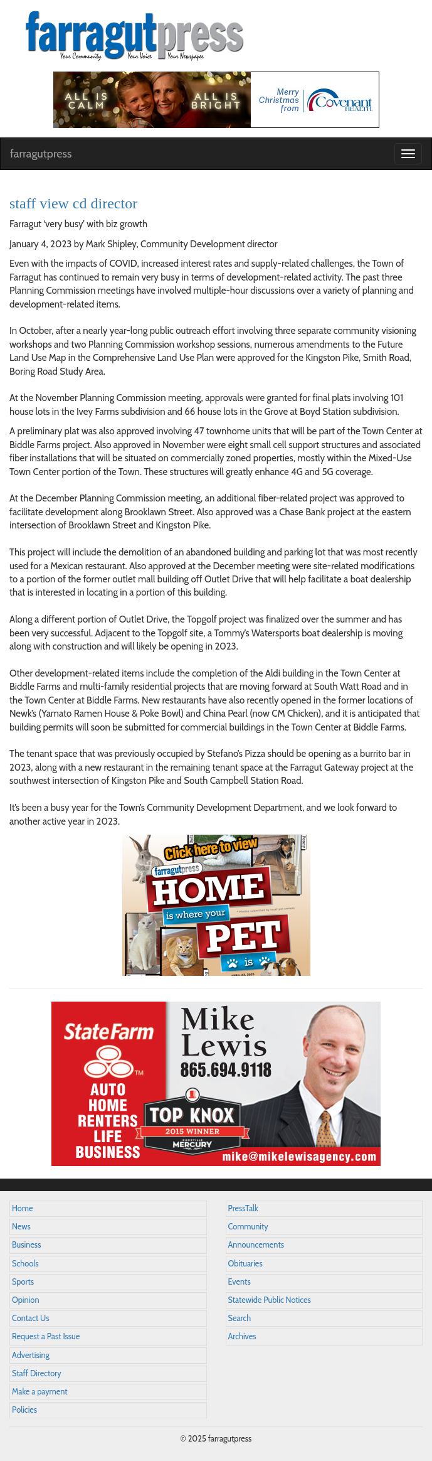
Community (248, 1226)
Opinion (26, 1300)
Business (26, 1245)
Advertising (31, 1355)
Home (22, 1208)
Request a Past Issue (46, 1336)
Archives (242, 1336)
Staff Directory (36, 1373)
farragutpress (40, 154)
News (21, 1226)
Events (239, 1282)
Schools (25, 1263)
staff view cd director (73, 203)
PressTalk (243, 1208)
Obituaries (245, 1263)
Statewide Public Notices (269, 1300)
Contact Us (30, 1318)
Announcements (256, 1245)
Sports (23, 1282)
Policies (24, 1410)
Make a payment (40, 1391)
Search (239, 1318)
